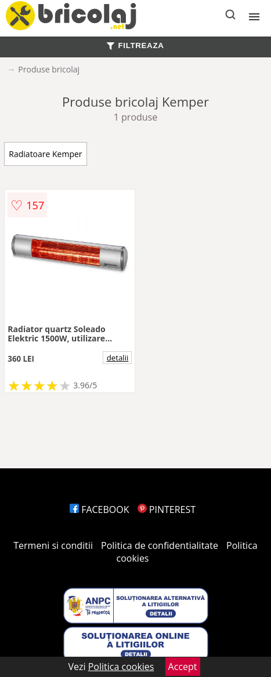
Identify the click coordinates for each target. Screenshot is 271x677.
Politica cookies (121, 666)
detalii (118, 357)
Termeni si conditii (53, 545)
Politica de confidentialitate (159, 545)
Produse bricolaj (49, 69)
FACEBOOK (99, 509)
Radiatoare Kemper (45, 153)
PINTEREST (167, 509)
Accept (182, 666)
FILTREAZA (135, 45)
